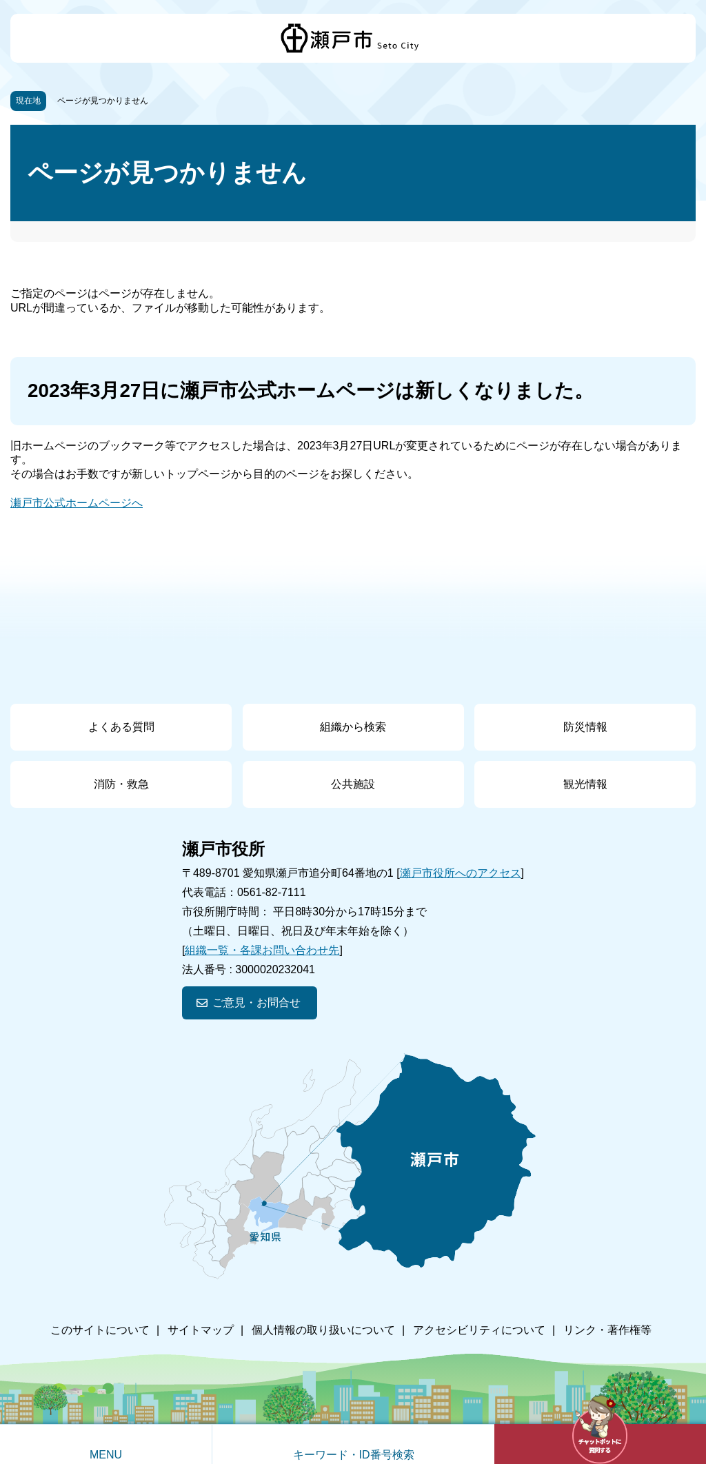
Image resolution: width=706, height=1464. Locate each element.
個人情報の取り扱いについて (323, 1330)
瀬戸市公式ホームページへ (76, 503)
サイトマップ (201, 1330)
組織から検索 (353, 727)
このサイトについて (100, 1330)
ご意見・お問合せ (256, 1002)
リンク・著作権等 (607, 1330)
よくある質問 (121, 727)
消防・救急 (121, 784)
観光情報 (585, 784)
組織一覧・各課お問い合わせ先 (262, 950)
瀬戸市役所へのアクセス (460, 873)
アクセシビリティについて (479, 1330)
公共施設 (353, 784)
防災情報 (585, 727)
